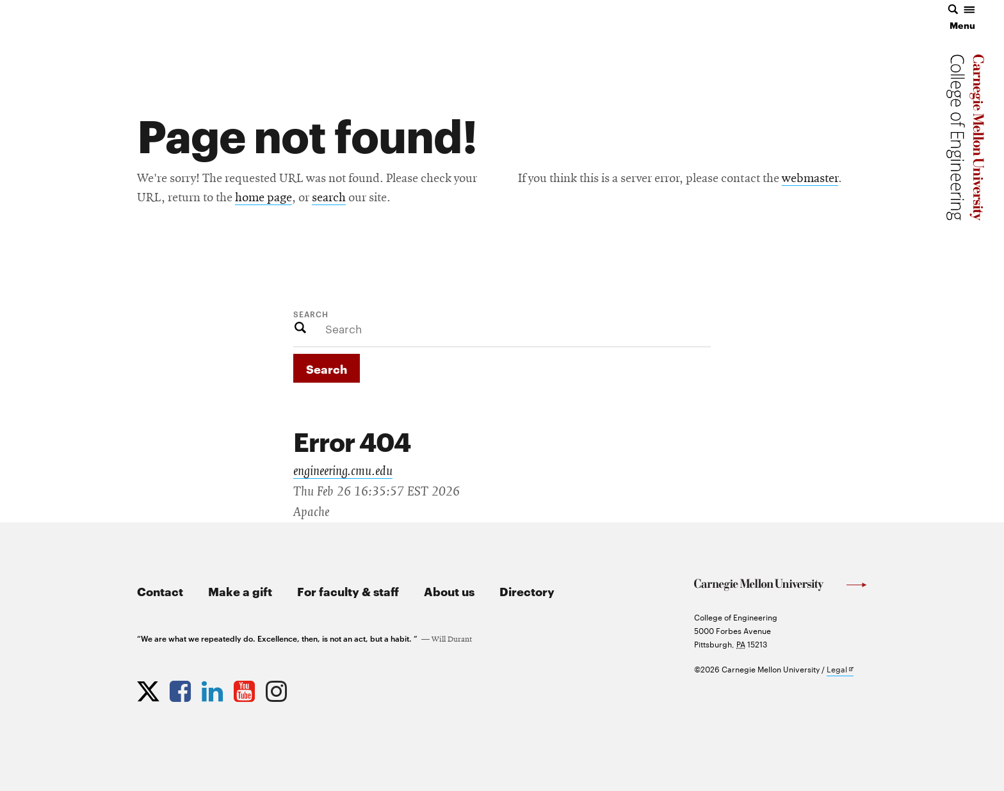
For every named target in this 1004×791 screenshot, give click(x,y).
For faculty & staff (348, 591)
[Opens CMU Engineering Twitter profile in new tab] (150, 688)
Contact (160, 591)
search (329, 198)
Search (310, 313)
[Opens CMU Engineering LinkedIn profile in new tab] (214, 688)
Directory (527, 591)
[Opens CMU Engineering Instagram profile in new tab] (278, 688)
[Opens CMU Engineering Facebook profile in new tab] (182, 688)
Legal (840, 669)
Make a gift (240, 591)
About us (449, 591)
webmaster (810, 178)
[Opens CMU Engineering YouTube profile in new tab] (246, 688)
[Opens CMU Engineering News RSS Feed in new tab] (310, 688)
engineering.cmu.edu (343, 471)
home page (263, 198)
